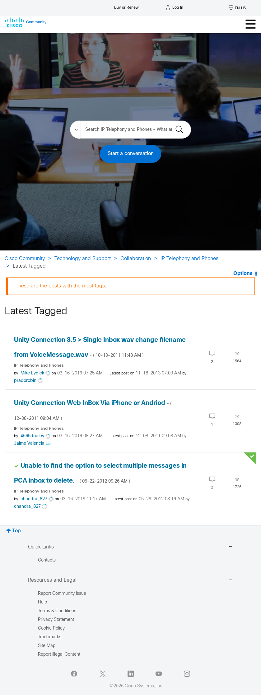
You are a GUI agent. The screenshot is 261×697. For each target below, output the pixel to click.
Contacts (47, 560)
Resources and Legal (130, 580)
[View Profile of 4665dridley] (32, 436)
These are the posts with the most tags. (61, 286)
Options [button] (243, 273)
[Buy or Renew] (126, 6)
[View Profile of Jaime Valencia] (29, 444)
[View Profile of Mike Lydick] (32, 373)
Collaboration (135, 258)
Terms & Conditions (57, 611)
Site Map (46, 646)
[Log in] (174, 8)
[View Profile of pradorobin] (25, 381)
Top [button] (16, 531)
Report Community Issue (62, 594)
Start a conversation (131, 153)
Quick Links (130, 547)
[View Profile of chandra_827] (34, 499)
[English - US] (237, 8)
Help (42, 602)
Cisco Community (25, 258)
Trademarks (49, 637)
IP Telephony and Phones (189, 258)
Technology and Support (82, 258)
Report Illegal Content (59, 655)
